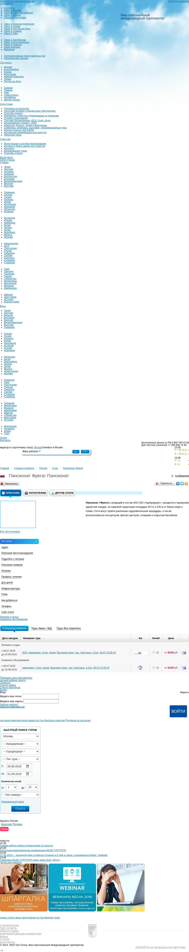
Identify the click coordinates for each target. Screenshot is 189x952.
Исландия (9, 218)
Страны (4, 162)
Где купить (6, 62)
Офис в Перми (12, 26)
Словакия (9, 260)
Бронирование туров (15, 150)
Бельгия (8, 315)
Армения (9, 174)
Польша (8, 387)
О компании (6, 3)
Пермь (7, 79)
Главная (4, 468)
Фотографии (35, 493)
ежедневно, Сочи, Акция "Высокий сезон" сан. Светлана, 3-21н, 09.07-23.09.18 (65, 667)
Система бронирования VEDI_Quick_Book (27, 120)
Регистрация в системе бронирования (25, 143)
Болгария (9, 178)
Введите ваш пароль (11, 701)
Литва (7, 230)
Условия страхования (16, 118)
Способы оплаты (13, 113)
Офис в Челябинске (15, 40)
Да (75, 451)
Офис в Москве (12, 10)
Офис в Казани (12, 15)
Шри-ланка (10, 417)
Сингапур (9, 257)
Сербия (8, 255)
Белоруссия (10, 176)
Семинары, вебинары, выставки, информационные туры (35, 127)
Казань (8, 71)
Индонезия (10, 204)
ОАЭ (6, 245)
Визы (3, 306)
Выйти (3, 690)
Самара (8, 87)
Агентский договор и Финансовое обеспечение (30, 111)
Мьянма (8, 237)
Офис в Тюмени (13, 44)
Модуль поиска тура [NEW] (19, 130)
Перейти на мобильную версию (160, 947)
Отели (3, 437)
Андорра (9, 171)
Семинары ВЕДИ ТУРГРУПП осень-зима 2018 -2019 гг (30, 860)
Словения (9, 262)
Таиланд (8, 271)
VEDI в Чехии (7, 160)
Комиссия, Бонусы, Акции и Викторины (25, 125)
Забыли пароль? (9, 704)
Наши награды (12, 47)
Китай (7, 225)
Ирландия (9, 209)
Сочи (55, 468)
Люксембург (10, 361)
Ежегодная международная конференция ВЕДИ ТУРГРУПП (33, 850)
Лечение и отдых (9, 617)
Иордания (9, 206)
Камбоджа (9, 222)
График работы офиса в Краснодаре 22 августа (26, 845)
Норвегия (9, 380)
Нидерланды (11, 243)
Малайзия (9, 232)
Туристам (5, 139)
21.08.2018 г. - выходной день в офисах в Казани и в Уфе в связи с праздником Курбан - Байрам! (54, 855)
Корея (7, 431)
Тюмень (8, 90)
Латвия (8, 227)
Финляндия (10, 283)
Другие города (12, 99)
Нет (85, 451)
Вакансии (9, 49)
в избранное (182, 476)
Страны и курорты (24, 468)
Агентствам (6, 104)
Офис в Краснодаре (15, 17)
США (7, 269)
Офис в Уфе (11, 33)
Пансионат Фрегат (73, 468)
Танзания (9, 273)
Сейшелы (9, 253)
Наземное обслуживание (14, 619)
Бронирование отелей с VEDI (20, 123)
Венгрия (8, 183)
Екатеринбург (11, 69)
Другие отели (62, 492)
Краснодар (10, 74)
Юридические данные (16, 58)
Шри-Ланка (10, 297)
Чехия (7, 166)
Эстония (8, 299)
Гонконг (8, 194)
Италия (8, 220)
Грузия (7, 197)
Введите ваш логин (10, 696)
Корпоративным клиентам (20, 934)
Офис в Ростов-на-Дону (17, 28)
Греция (8, 333)
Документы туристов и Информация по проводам (31, 115)
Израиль (8, 199)
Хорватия (9, 428)
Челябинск (10, 97)
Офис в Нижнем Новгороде (19, 24)
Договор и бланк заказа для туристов (24, 146)
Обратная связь (12, 135)
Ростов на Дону (12, 81)
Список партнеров (10, 687)
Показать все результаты (16, 677)
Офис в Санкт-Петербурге (18, 12)
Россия (8, 250)
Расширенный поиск (12, 802)
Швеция (8, 294)
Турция (8, 276)
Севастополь (11, 95)
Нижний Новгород (14, 76)
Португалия (10, 248)
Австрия (8, 169)
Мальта (8, 234)
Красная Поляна (11, 824)
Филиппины (10, 281)
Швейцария (10, 288)
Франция (9, 285)
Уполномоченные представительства (24, 55)
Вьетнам (9, 186)
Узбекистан (10, 278)
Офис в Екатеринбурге (16, 42)
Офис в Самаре (13, 31)
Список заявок (8, 685)
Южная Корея (11, 301)
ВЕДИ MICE (6, 157)
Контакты (9, 8)
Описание (10, 493)
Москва (8, 67)
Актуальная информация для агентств (25, 132)
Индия (7, 202)
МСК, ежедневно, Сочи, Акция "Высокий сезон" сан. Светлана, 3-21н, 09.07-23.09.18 (69, 652)
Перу (7, 382)
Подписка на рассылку (16, 108)
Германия (9, 192)
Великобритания (13, 181)
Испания (9, 211)
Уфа (6, 92)
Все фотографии (10, 531)
